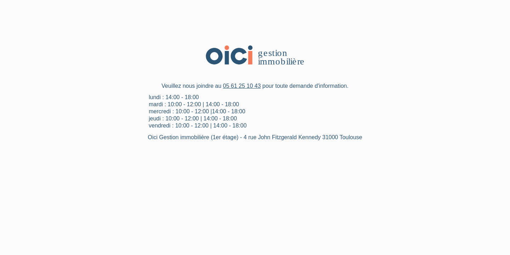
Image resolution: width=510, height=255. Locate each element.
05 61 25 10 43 (242, 86)
